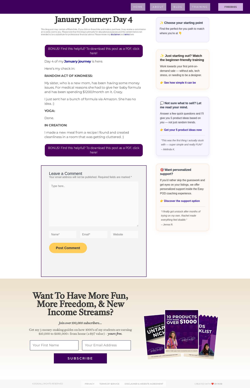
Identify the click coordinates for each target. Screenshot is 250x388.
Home (138, 6)
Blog (177, 6)
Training (200, 6)
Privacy (89, 384)
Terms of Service (109, 384)
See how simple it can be (180, 82)
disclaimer (115, 34)
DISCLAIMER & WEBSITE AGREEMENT (144, 384)
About (158, 6)
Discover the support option (182, 200)
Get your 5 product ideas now (183, 129)
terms (127, 34)
